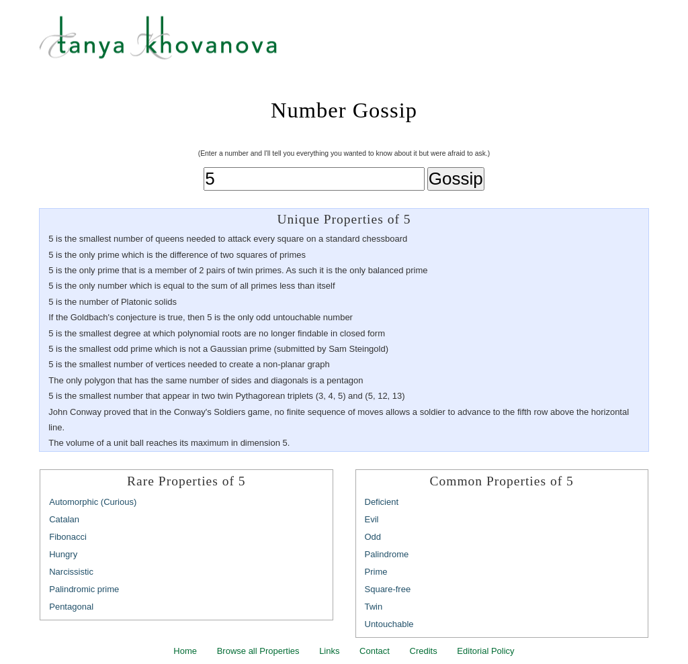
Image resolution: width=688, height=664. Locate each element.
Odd (373, 537)
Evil (372, 519)
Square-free (388, 589)
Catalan (64, 519)
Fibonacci (68, 537)
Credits (423, 651)
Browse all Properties (258, 651)
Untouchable (389, 624)
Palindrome (387, 554)
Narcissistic (71, 572)
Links (329, 651)
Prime (376, 572)
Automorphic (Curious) (92, 502)
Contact (374, 651)
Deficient (382, 502)
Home (185, 651)
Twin (374, 607)
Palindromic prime (84, 589)
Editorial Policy (485, 651)
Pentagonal (71, 607)
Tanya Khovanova (361, 43)
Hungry (63, 554)
